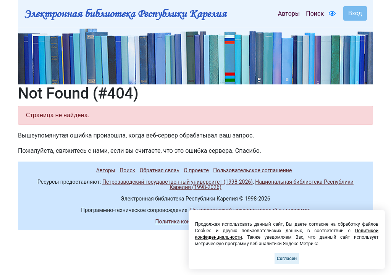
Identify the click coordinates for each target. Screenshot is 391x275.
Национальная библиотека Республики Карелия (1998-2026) (262, 184)
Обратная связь (159, 170)
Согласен (287, 258)
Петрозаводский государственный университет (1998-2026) (177, 182)
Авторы (289, 13)
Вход (355, 13)
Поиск (315, 13)
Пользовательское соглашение (252, 170)
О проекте (196, 170)
